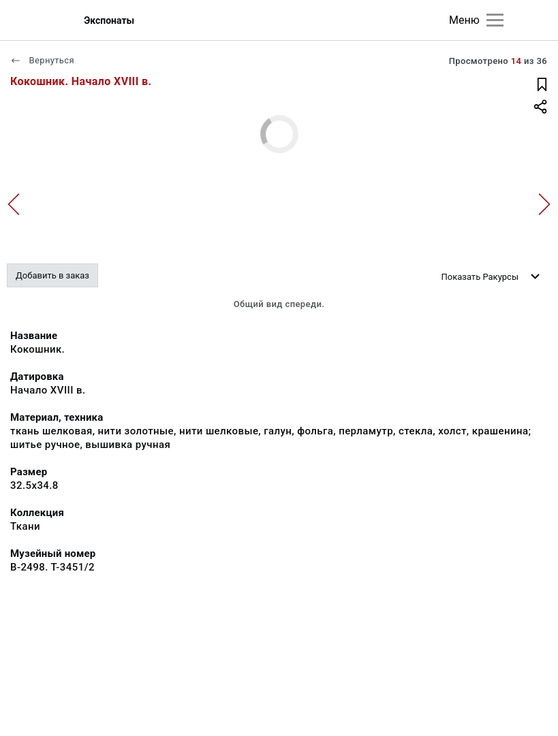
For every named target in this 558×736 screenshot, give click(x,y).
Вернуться (42, 60)
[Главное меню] (495, 20)
